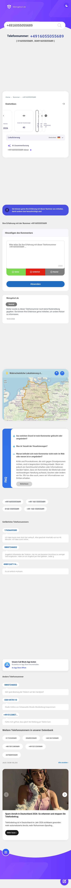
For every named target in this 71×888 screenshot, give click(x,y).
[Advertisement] (35, 68)
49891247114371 (11, 564)
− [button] (62, 373)
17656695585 (10, 530)
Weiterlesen (24, 484)
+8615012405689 (13, 746)
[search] (58, 25)
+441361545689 (52, 738)
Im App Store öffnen (19, 668)
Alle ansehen (62, 763)
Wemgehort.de (16, 7)
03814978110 (10, 700)
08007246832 (10, 547)
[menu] (6, 852)
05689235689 (31, 738)
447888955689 (12, 755)
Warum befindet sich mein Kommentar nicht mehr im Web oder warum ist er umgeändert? (40, 455)
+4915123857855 (11, 715)
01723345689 (11, 738)
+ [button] (56, 373)
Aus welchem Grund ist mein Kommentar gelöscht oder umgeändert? (39, 437)
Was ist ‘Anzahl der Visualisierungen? (31, 446)
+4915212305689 (36, 746)
